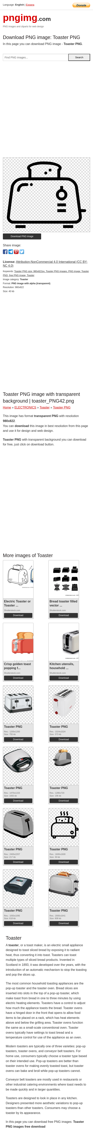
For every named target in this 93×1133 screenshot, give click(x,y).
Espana (30, 4)
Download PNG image (22, 236)
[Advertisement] (46, 110)
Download (18, 615)
